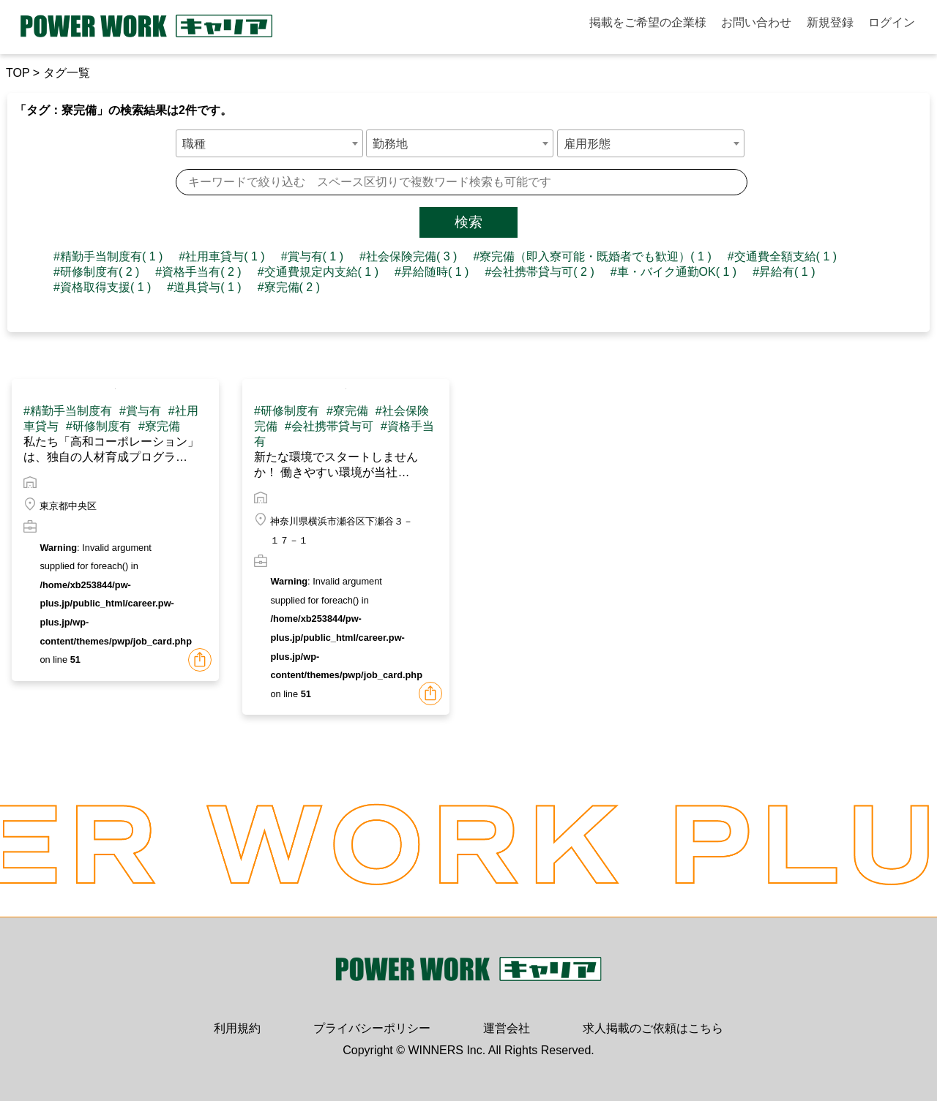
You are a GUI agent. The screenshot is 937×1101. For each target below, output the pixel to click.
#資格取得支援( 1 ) (102, 287)
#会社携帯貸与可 (329, 426)
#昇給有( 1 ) (784, 272)
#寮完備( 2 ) (289, 287)
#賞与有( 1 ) (312, 256)
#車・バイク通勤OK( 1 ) (673, 272)
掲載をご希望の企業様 (647, 22)
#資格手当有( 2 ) (198, 272)
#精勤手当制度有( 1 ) (108, 256)
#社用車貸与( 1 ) (221, 256)
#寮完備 (159, 426)
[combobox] (269, 143)
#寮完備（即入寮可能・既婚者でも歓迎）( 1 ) (592, 256)
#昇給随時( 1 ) (431, 272)
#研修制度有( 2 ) (96, 272)
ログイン (891, 22)
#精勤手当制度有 (67, 411)
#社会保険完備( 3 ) (408, 256)
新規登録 (830, 22)
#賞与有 (140, 411)
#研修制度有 (98, 426)
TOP (17, 73)
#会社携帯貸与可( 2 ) (539, 272)
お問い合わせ (756, 22)
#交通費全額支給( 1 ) (782, 256)
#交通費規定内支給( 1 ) (318, 272)
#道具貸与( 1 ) (204, 287)
